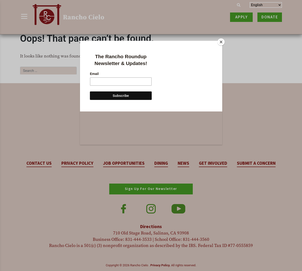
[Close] (221, 41)
